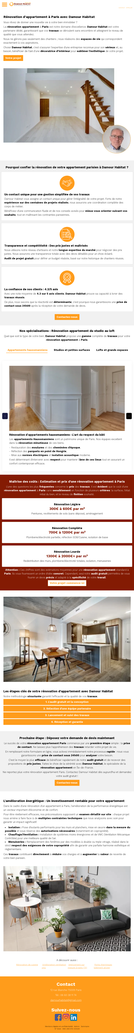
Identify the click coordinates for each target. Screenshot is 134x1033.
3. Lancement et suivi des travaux (67, 715)
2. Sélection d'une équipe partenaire (67, 708)
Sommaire (85, 1026)
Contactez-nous (67, 316)
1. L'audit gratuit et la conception (67, 701)
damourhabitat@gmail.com (66, 1000)
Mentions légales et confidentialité (59, 1026)
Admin (77, 1026)
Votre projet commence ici (67, 582)
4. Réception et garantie (67, 721)
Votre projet (13, 57)
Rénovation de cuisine (27, 964)
